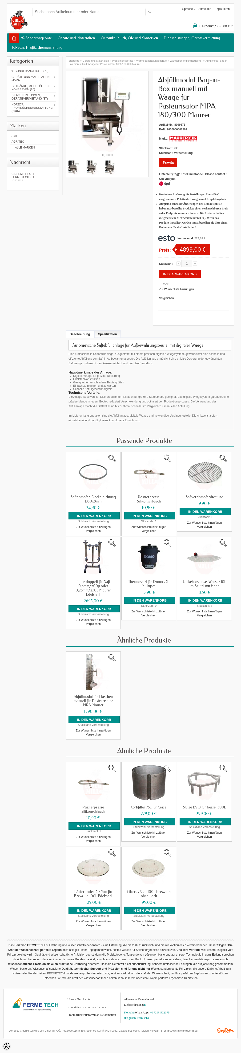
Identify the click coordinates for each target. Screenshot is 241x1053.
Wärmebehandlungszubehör (186, 60)
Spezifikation (107, 334)
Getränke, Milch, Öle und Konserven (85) (32, 87)
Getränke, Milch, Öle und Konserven (129, 38)
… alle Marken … (25, 147)
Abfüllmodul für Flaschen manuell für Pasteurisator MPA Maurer (93, 700)
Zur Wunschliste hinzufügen (176, 289)
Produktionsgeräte (122, 60)
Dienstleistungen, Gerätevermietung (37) (30, 97)
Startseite (73, 60)
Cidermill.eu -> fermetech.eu (33, 176)
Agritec (18, 141)
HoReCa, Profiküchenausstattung (36, 47)
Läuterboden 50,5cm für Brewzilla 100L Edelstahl (93, 893)
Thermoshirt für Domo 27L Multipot (148, 583)
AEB (14, 135)
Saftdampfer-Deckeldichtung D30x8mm (93, 499)
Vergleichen (166, 298)
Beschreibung (80, 334)
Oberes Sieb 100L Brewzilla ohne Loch (149, 893)
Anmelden (204, 9)
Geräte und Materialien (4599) (30, 78)
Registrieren (222, 9)
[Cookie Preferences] (6, 1046)
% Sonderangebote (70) (30, 71)
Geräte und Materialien (76, 38)
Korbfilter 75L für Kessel (148, 807)
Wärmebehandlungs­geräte (151, 60)
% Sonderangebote (36, 38)
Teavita (168, 162)
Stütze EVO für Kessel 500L (204, 807)
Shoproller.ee (225, 1030)
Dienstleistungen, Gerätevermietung (192, 38)
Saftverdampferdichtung (204, 497)
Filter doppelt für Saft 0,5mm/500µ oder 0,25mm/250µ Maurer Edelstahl (93, 587)
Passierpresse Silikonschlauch (149, 499)
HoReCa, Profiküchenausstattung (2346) (32, 108)
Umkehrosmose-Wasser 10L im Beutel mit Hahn (204, 583)
